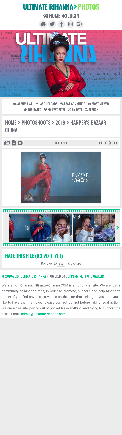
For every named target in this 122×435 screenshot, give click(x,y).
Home (51, 15)
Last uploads (46, 103)
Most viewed (98, 103)
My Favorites (55, 109)
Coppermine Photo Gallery (85, 276)
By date (75, 109)
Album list (22, 103)
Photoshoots (36, 122)
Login (70, 15)
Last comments (72, 103)
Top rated (32, 109)
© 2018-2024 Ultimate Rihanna (24, 276)
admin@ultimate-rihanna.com (43, 314)
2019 (60, 122)
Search (91, 109)
